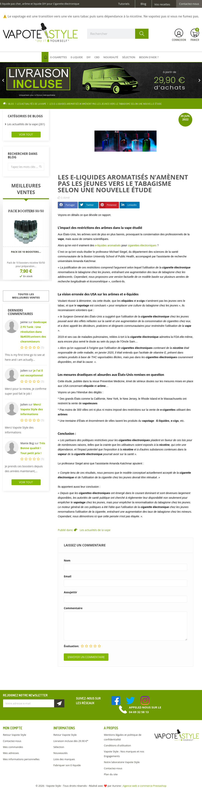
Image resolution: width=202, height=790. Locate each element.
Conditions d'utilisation (117, 745)
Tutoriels (123, 4)
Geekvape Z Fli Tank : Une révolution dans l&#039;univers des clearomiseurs (33, 331)
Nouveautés (60, 753)
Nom (67, 560)
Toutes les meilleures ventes (26, 295)
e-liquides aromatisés (108, 245)
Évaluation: (71, 646)
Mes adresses (11, 753)
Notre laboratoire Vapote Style (122, 762)
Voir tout (26, 134)
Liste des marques (64, 759)
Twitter (90, 205)
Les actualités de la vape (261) (26, 124)
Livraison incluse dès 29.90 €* (70, 741)
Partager (70, 205)
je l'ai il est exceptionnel (31, 373)
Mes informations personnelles (21, 759)
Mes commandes (13, 747)
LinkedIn (132, 205)
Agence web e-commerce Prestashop (144, 785)
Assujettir (70, 592)
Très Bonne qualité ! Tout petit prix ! (32, 448)
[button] (15, 80)
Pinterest (111, 205)
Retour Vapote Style (14, 735)
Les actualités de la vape (95, 530)
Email (67, 576)
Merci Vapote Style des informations (31, 409)
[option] (101, 80)
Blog (143, 4)
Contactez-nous (189, 4)
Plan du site (110, 774)
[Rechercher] (118, 34)
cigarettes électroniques (142, 245)
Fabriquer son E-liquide (67, 765)
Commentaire (73, 608)
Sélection (58, 747)
